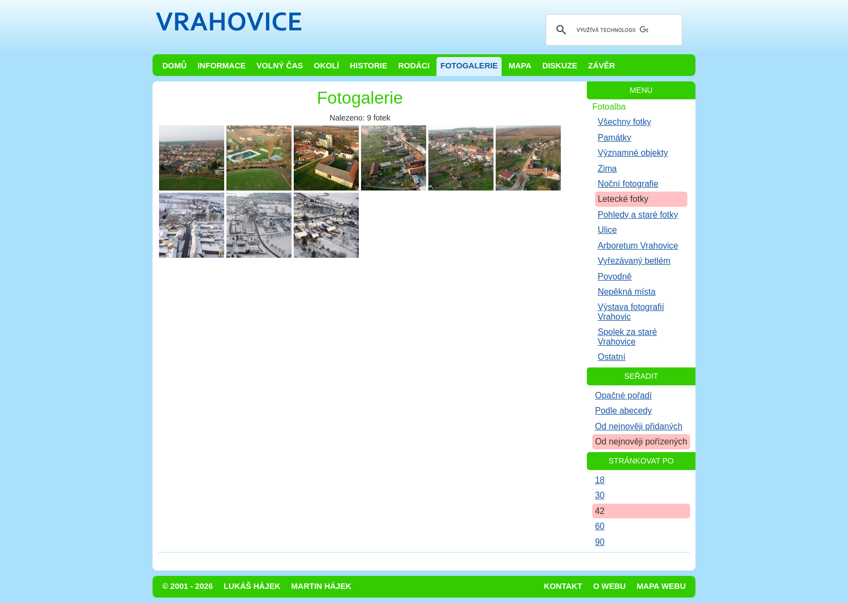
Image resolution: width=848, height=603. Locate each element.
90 (600, 542)
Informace (222, 65)
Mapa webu (661, 586)
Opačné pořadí (623, 395)
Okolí (326, 65)
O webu (609, 586)
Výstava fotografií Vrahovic (631, 311)
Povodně (615, 276)
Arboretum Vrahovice (638, 245)
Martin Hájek (321, 586)
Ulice (607, 229)
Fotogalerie (469, 65)
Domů (174, 65)
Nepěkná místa (626, 291)
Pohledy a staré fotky (638, 214)
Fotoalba (609, 106)
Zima (607, 168)
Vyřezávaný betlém (634, 260)
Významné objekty (633, 152)
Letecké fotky (623, 199)
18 (600, 480)
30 (600, 495)
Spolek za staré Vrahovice (627, 336)
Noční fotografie (628, 183)
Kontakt (563, 586)
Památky (614, 137)
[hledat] (612, 29)
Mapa (520, 65)
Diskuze (559, 65)
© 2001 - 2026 (187, 586)
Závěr (601, 65)
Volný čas (280, 65)
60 (600, 526)
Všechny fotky (624, 121)
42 (600, 511)
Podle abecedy (623, 410)
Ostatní (611, 356)
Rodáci (413, 65)
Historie (368, 65)
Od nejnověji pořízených (641, 441)
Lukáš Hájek (252, 586)
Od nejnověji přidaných (638, 426)
